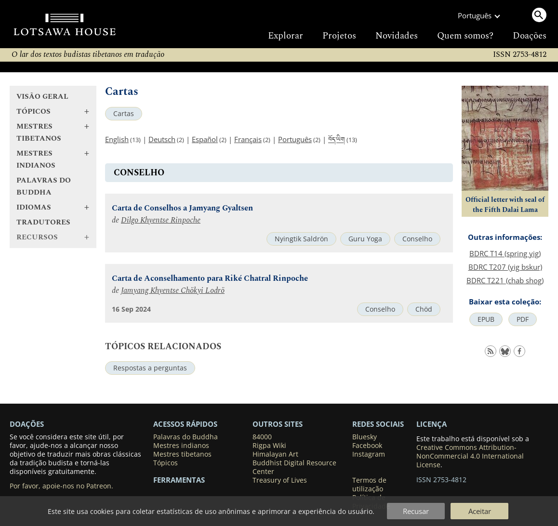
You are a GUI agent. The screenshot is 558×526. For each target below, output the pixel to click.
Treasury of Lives (279, 480)
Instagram (368, 454)
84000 (262, 437)
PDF (523, 319)
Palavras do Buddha (43, 186)
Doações (529, 36)
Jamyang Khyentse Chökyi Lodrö (173, 291)
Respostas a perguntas (150, 368)
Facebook (367, 445)
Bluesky (364, 437)
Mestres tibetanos (182, 454)
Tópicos (165, 463)
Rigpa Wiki (269, 445)
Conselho (417, 239)
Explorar (285, 36)
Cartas (123, 113)
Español (205, 139)
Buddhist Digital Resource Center (294, 467)
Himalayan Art (275, 454)
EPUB (486, 319)
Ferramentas (179, 480)
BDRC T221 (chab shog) (505, 280)
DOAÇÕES (27, 424)
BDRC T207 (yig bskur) (505, 267)
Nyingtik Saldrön (301, 239)
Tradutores (43, 222)
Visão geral (42, 96)
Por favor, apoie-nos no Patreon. (61, 486)
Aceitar (479, 511)
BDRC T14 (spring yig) (505, 253)
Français (248, 139)
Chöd (423, 309)
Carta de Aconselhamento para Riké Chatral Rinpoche (210, 279)
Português (295, 139)
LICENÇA (431, 424)
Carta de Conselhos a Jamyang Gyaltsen (182, 208)
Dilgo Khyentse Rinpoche (160, 220)
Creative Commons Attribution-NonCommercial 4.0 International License (470, 456)
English (117, 139)
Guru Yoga (365, 239)
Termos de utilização (369, 484)
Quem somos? (465, 36)
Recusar (416, 511)
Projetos (339, 36)
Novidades (396, 36)
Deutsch (161, 139)
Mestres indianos (181, 445)
